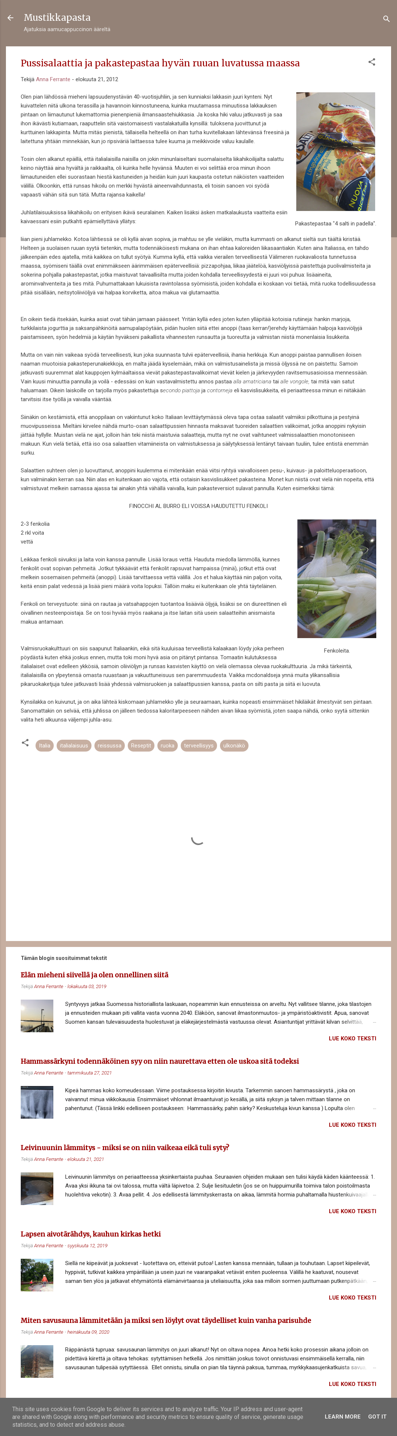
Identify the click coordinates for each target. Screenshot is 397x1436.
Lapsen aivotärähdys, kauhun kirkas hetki (91, 1234)
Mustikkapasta (57, 17)
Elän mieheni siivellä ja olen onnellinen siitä (94, 975)
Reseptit (141, 745)
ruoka (167, 745)
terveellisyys (199, 745)
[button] (371, 63)
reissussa (109, 745)
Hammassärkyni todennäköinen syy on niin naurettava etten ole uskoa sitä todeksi (160, 1061)
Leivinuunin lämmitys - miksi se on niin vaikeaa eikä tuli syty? (125, 1147)
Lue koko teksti (352, 1038)
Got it (377, 1416)
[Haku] (386, 20)
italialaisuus (74, 745)
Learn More (343, 1416)
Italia (44, 745)
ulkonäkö (234, 745)
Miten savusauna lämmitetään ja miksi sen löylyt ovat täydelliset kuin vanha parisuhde (166, 1320)
